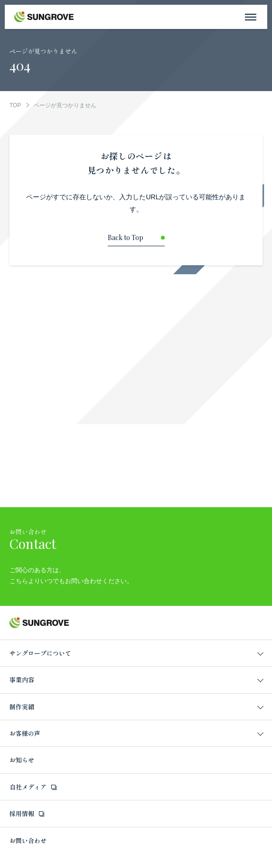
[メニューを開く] (250, 17)
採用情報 (21, 813)
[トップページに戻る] (136, 240)
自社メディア (28, 786)
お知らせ (21, 759)
